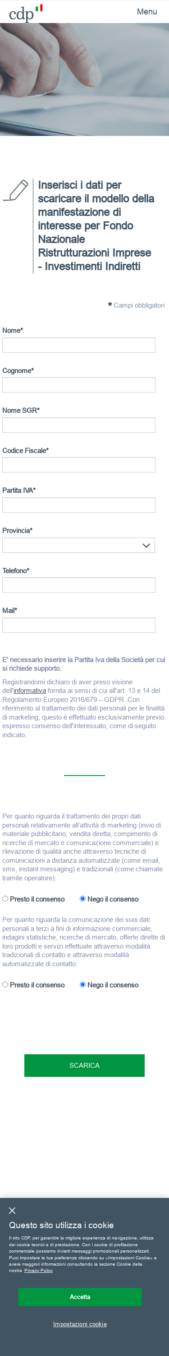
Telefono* (15, 571)
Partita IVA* (19, 490)
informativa (30, 690)
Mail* (9, 610)
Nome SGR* (21, 410)
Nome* (12, 330)
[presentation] (70, 1018)
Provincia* (17, 530)
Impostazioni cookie (79, 1324)
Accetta (80, 1296)
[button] (146, 545)
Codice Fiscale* (25, 450)
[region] (84, 1277)
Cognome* (18, 370)
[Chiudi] (12, 1210)
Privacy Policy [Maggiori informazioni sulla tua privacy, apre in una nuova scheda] (38, 1270)
